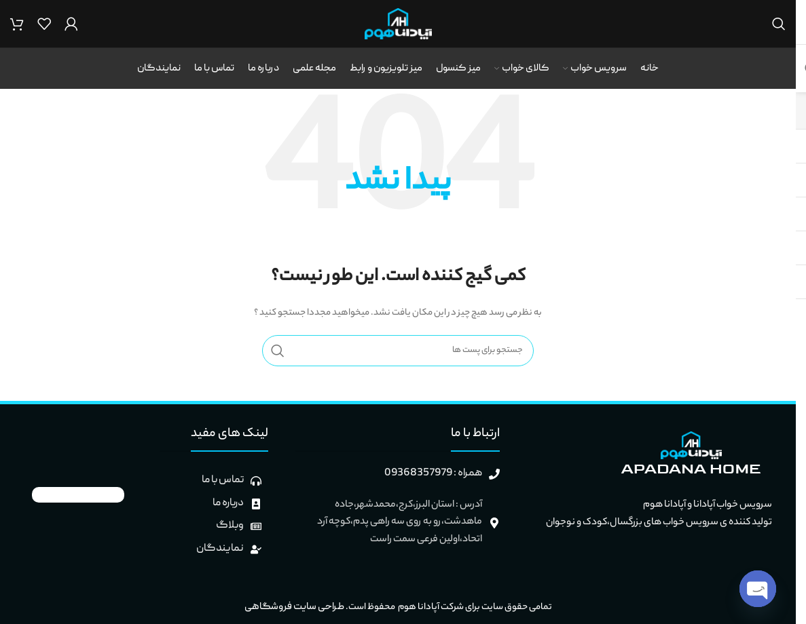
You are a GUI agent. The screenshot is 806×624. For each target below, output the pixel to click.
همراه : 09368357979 (433, 473)
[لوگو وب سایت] (398, 24)
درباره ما (228, 503)
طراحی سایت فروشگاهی (293, 607)
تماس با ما (223, 480)
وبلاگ (230, 525)
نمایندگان (220, 548)
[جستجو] (778, 23)
